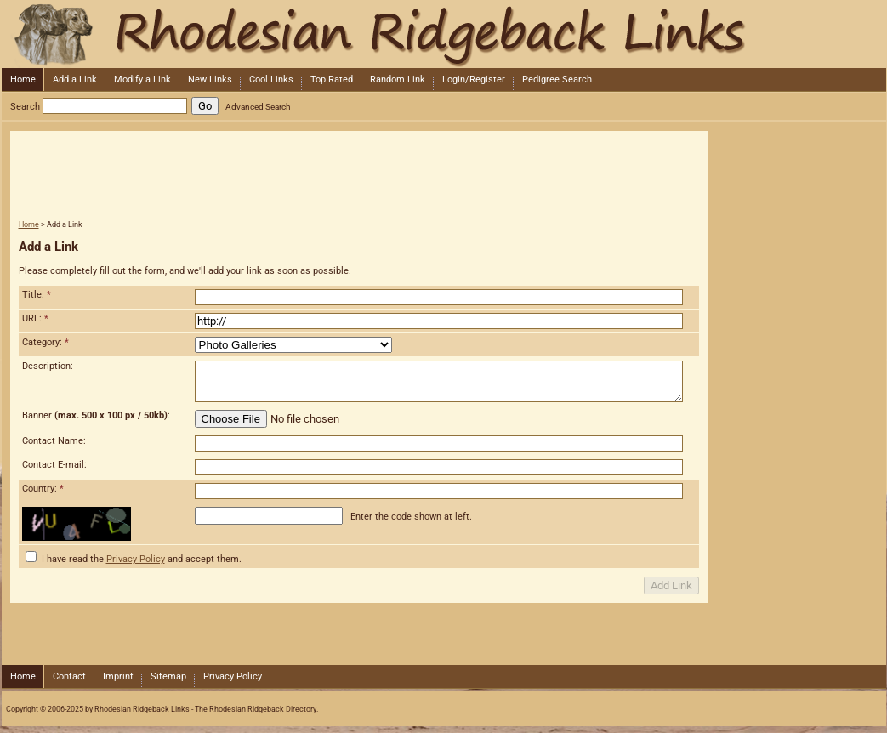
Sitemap (168, 676)
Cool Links (271, 79)
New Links (210, 79)
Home (23, 79)
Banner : (96, 415)
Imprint (118, 676)
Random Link (397, 79)
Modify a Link (142, 79)
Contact (69, 676)
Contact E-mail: (54, 464)
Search (25, 106)
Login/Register (473, 79)
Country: (43, 488)
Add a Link (75, 79)
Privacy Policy (135, 559)
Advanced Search (258, 106)
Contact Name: (54, 440)
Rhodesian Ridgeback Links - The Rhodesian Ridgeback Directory (442, 34)
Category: (45, 342)
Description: (47, 366)
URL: (35, 318)
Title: (36, 294)
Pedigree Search (557, 79)
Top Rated (331, 79)
